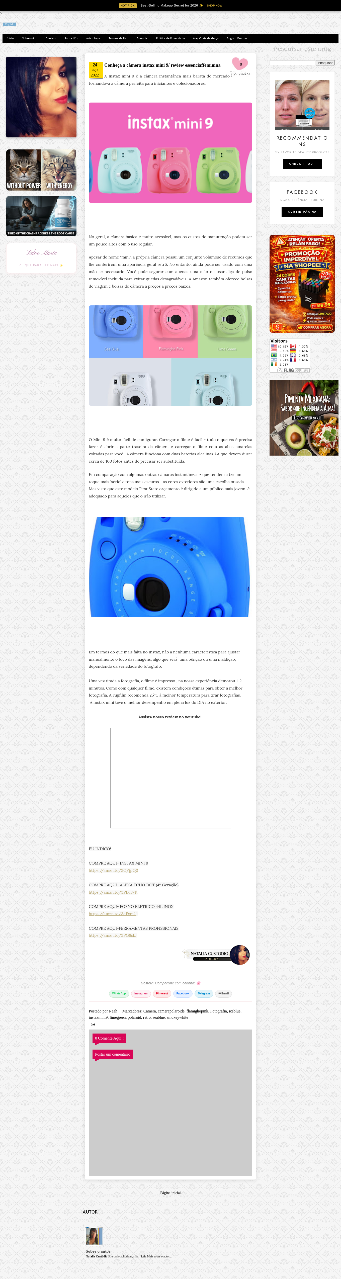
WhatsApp (119, 993)
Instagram (141, 993)
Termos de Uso (118, 38)
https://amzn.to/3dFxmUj (113, 913)
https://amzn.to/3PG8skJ (113, 935)
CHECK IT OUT (302, 163)
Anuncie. (142, 38)
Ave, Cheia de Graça (206, 38)
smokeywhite (177, 1017)
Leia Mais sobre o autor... (156, 1256)
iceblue (234, 1011)
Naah (113, 1011)
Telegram (204, 993)
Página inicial (170, 1193)
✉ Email (223, 993)
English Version (237, 38)
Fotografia (218, 1011)
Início (10, 38)
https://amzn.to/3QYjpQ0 (113, 870)
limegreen (118, 1017)
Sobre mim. (29, 38)
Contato (51, 38)
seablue (159, 1017)
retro (147, 1017)
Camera (149, 1011)
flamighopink (197, 1011)
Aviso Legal (93, 38)
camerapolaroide (171, 1011)
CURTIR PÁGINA (302, 211)
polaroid (134, 1017)
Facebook (183, 993)
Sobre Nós (71, 38)
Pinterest (162, 993)
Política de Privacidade (170, 38)
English (9, 24)
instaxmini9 (98, 1017)
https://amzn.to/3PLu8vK (113, 892)
